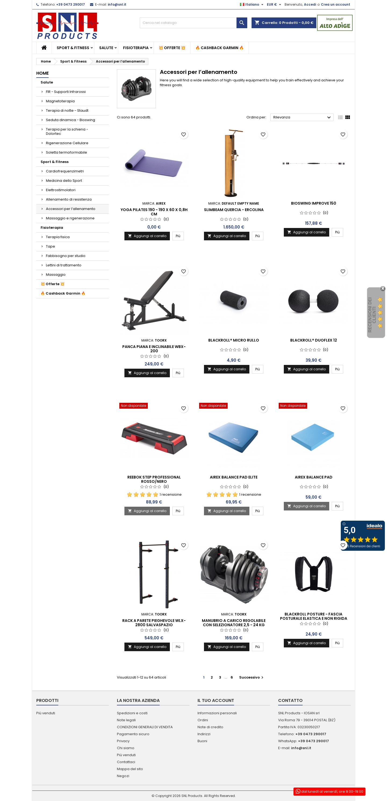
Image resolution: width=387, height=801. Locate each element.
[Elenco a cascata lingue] (252, 4)
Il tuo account (216, 700)
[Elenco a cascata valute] (274, 4)
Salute (106, 47)
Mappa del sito (130, 768)
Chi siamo (125, 748)
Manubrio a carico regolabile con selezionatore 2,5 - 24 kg (234, 623)
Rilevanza (302, 117)
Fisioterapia (136, 47)
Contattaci (126, 761)
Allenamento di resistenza (69, 199)
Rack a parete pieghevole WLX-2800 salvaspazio (154, 623)
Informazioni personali (217, 713)
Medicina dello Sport (64, 180)
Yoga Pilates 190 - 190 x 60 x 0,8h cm (154, 212)
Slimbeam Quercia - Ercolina (234, 209)
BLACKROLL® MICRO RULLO (233, 340)
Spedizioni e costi (132, 713)
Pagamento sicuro (133, 734)
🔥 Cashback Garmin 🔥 (219, 47)
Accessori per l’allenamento (70, 208)
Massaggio (56, 274)
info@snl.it (117, 4)
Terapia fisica (58, 237)
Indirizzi (204, 734)
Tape (50, 246)
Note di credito (210, 727)
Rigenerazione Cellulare (67, 143)
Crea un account (335, 4)
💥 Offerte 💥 (172, 47)
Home (42, 73)
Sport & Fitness (73, 47)
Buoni (202, 741)
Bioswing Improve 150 (313, 203)
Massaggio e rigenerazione (70, 218)
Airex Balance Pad (313, 477)
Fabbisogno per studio (65, 255)
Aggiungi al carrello (147, 236)
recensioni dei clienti (372, 315)
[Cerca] (193, 22)
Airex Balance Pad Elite (233, 477)
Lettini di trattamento (63, 265)
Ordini (203, 720)
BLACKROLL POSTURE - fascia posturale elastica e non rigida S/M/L (313, 618)
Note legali (126, 720)
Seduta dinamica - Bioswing (70, 119)
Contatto (290, 700)
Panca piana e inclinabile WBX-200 (154, 349)
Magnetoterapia (60, 101)
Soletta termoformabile (66, 152)
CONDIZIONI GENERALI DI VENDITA (145, 727)
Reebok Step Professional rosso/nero (154, 479)
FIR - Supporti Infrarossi (66, 91)
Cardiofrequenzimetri (65, 171)
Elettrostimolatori (61, 190)
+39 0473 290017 (70, 4)
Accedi (310, 4)
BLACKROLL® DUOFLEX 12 (313, 340)
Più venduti (45, 713)
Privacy (123, 741)
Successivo (252, 677)
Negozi (123, 775)
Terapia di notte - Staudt (67, 110)
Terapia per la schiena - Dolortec (67, 131)
